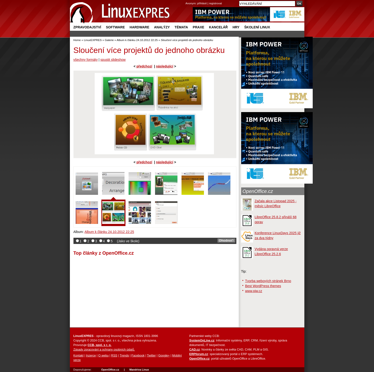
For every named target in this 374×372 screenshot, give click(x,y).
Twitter (151, 355)
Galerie (109, 39)
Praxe (198, 27)
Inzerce (91, 355)
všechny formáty (85, 60)
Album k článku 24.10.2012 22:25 (137, 39)
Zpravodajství (87, 27)
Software (115, 27)
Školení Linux (257, 27)
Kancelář (218, 27)
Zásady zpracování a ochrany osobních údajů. (104, 349)
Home (77, 39)
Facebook (138, 355)
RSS (114, 355)
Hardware (139, 27)
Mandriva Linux (139, 369)
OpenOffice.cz (258, 191)
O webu (103, 355)
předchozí (144, 66)
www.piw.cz (253, 291)
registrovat (215, 3)
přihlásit (202, 3)
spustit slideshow (113, 60)
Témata (181, 27)
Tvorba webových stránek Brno (268, 281)
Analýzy (162, 27)
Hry (236, 27)
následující (164, 66)
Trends (124, 355)
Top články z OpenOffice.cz (103, 253)
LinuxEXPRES (93, 39)
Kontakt (78, 355)
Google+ (164, 355)
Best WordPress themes (263, 286)
